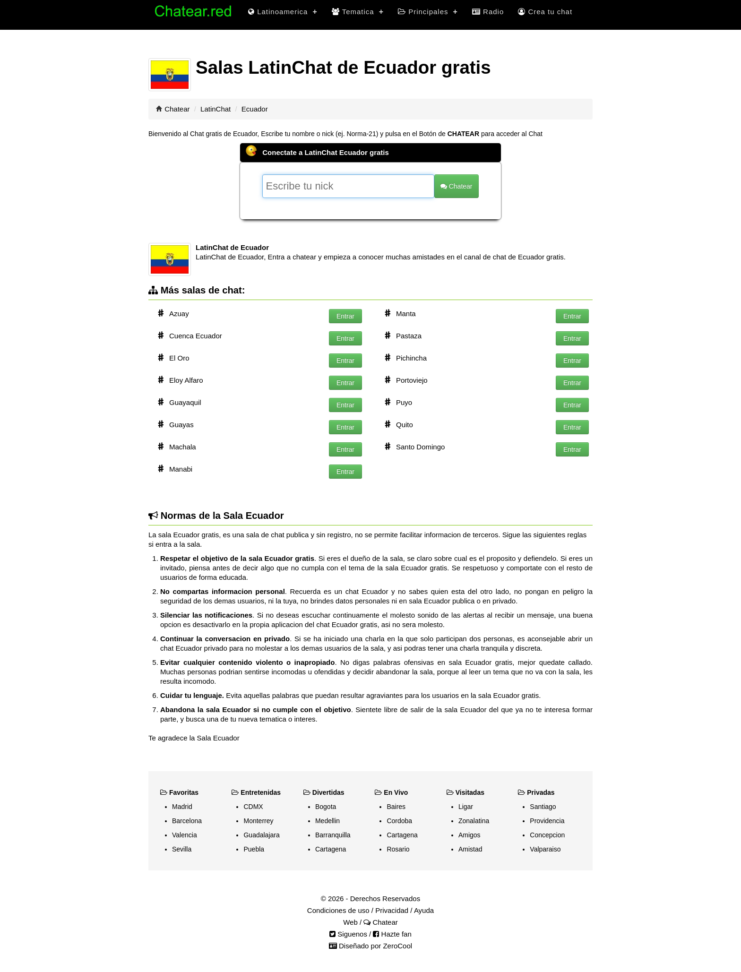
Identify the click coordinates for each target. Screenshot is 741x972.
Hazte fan (392, 934)
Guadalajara (261, 835)
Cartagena (330, 849)
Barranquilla (333, 835)
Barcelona (187, 821)
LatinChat (215, 109)
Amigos (469, 835)
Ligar (465, 806)
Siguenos (348, 934)
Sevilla (181, 849)
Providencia (547, 821)
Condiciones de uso (338, 910)
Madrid (182, 806)
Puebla (253, 849)
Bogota (325, 806)
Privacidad (391, 910)
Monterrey (258, 821)
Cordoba (399, 821)
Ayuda (424, 910)
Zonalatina (473, 821)
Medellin (327, 821)
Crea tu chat (545, 12)
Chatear (177, 109)
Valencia (184, 835)
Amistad (470, 849)
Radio (488, 12)
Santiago (543, 806)
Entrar (345, 316)
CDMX (253, 806)
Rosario (398, 849)
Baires (396, 806)
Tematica (358, 12)
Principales (428, 12)
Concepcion (547, 835)
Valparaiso (545, 849)
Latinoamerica (283, 12)
